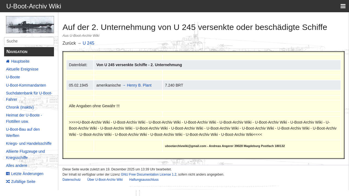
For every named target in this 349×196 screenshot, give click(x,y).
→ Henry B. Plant (137, 85)
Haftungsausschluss (143, 180)
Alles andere (16, 165)
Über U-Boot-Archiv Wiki (105, 180)
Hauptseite (20, 61)
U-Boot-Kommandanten (26, 85)
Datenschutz (71, 180)
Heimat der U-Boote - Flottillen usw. (24, 118)
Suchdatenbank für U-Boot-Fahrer (29, 96)
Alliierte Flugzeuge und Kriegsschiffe (25, 154)
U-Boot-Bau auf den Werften (23, 132)
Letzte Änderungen (27, 173)
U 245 (88, 43)
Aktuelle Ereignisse (22, 69)
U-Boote (13, 77)
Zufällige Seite (23, 181)
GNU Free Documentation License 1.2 (148, 174)
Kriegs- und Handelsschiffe (29, 143)
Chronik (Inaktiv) (20, 107)
